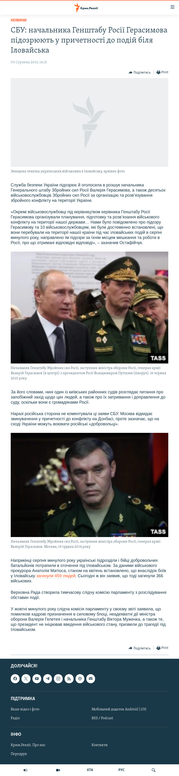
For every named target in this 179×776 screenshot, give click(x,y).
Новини (19, 20)
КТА (90, 770)
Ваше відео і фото (25, 709)
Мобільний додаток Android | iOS (119, 709)
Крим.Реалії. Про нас (28, 745)
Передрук (19, 754)
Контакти (100, 745)
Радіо (15, 718)
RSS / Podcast (102, 718)
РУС (121, 770)
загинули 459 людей (56, 575)
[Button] (140, 72)
